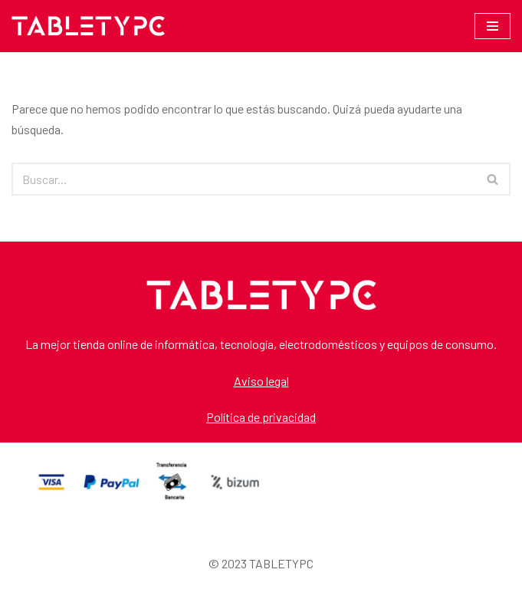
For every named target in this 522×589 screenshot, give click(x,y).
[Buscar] (243, 179)
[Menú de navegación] (492, 26)
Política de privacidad (261, 417)
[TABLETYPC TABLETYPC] (88, 26)
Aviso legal (261, 380)
